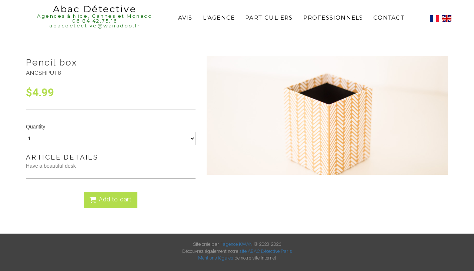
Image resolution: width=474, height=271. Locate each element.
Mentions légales (215, 258)
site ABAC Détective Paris (265, 251)
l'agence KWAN (236, 244)
